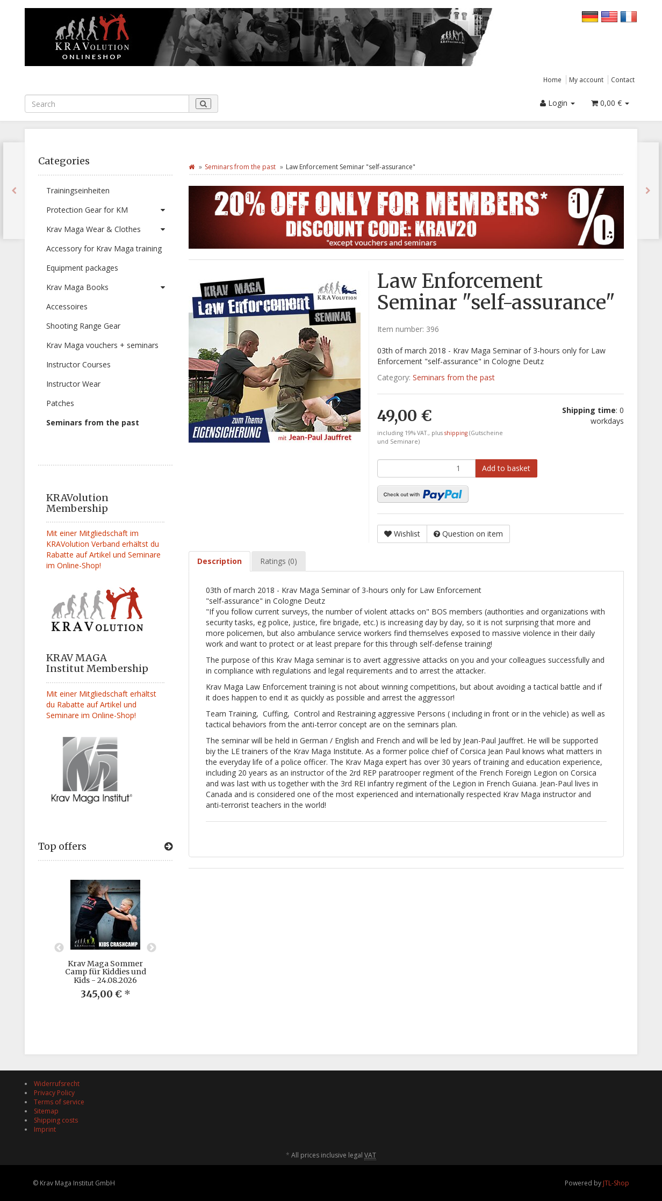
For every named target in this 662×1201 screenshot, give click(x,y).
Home (552, 79)
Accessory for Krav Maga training (104, 248)
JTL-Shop (616, 1183)
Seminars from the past (92, 422)
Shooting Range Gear (83, 326)
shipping (456, 433)
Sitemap (46, 1111)
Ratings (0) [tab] (278, 561)
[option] (105, 948)
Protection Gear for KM (109, 210)
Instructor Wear (73, 384)
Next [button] (151, 948)
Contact (623, 79)
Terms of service (59, 1101)
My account (586, 79)
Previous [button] (59, 948)
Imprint (45, 1129)
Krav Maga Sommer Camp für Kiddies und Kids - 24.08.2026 (105, 972)
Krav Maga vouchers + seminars (102, 345)
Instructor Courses (78, 364)
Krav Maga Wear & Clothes (109, 229)
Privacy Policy (54, 1092)
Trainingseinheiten (78, 190)
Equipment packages (82, 268)
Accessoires (67, 306)
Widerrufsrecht (57, 1083)
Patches (60, 403)
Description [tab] (219, 561)
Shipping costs (56, 1120)
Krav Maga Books (109, 287)
